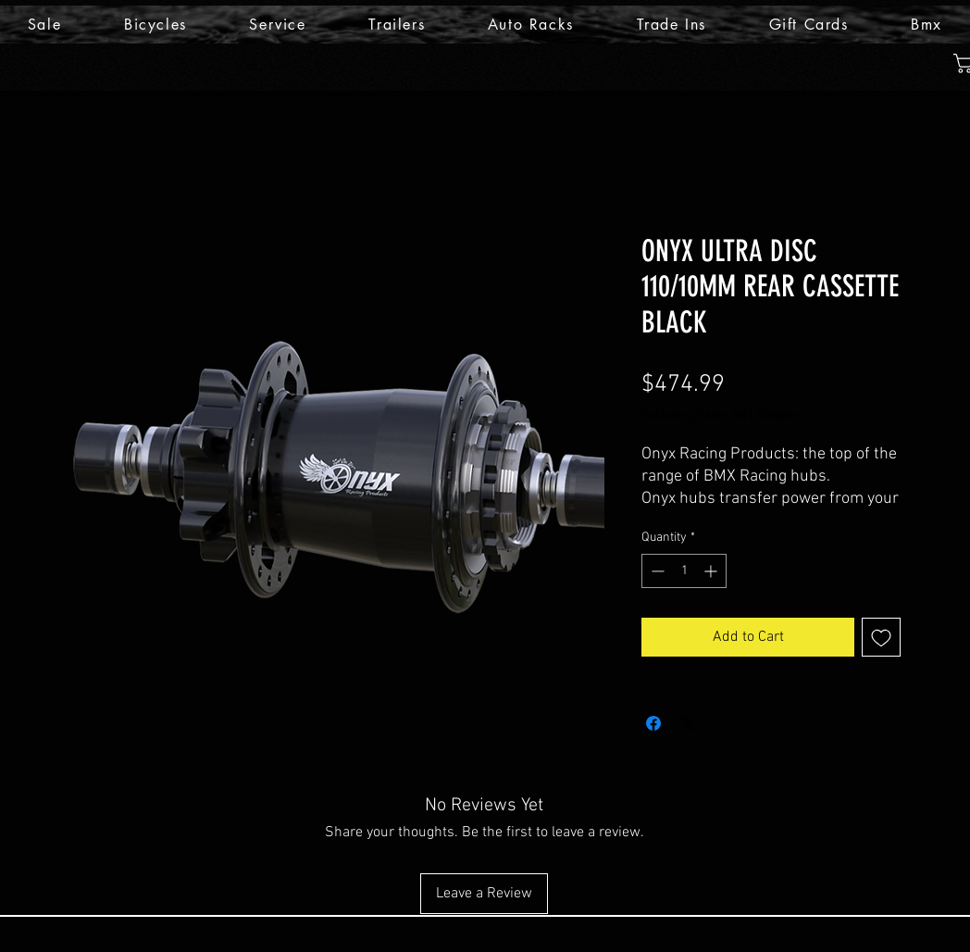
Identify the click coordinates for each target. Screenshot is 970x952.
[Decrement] (655, 571)
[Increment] (712, 571)
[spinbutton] (684, 571)
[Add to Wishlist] (881, 637)
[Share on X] (689, 723)
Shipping (778, 415)
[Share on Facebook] (653, 723)
